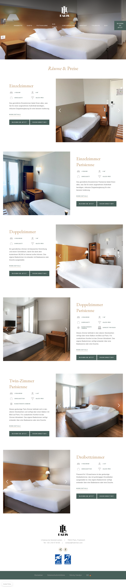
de (87, 575)
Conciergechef (68, 25)
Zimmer (6, 25)
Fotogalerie (42, 25)
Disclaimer (38, 575)
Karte (29, 25)
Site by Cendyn (75, 575)
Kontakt (83, 25)
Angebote (18, 25)
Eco (106, 25)
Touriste (96, 25)
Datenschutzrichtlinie (56, 575)
